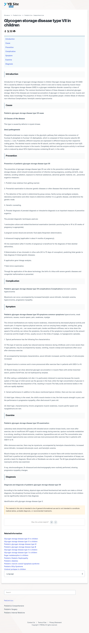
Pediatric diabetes (11, 561)
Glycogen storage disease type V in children (20, 541)
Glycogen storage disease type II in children (20, 550)
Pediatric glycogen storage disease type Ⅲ (20, 547)
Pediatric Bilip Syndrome (13, 566)
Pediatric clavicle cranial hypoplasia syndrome (21, 564)
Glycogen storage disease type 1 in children (20, 552)
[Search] (40, 592)
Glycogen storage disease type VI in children (21, 539)
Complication (10, 51)
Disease (7, 15)
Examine (8, 60)
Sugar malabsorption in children (16, 555)
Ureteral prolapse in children (15, 569)
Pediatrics (17, 15)
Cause (7, 43)
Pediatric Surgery (10, 609)
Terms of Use (42, 622)
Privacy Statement (55, 622)
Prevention (9, 47)
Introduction (10, 39)
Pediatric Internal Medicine (14, 613)
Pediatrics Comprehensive (34, 15)
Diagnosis (9, 64)
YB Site (42, 625)
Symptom (9, 55)
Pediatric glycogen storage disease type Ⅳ (20, 544)
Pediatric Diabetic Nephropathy (16, 558)
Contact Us (31, 622)
